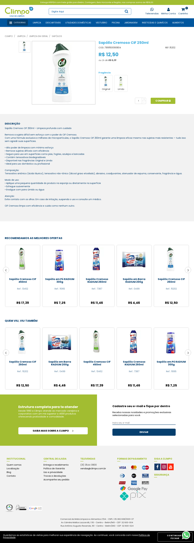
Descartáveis (53, 22)
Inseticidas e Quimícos (155, 22)
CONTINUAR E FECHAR (175, 537)
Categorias (17, 22)
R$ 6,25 (112, 60)
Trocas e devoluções (54, 476)
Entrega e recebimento (56, 465)
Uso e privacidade (53, 472)
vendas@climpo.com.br (93, 468)
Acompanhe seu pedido (56, 480)
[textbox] (90, 11)
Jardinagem (130, 22)
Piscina (116, 22)
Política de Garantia (54, 468)
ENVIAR (144, 432)
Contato (11, 476)
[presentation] (6, 270)
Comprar (163, 101)
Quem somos (14, 465)
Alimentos (178, 22)
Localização (13, 468)
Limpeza (37, 22)
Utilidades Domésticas (78, 22)
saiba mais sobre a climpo (53, 430)
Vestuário (101, 22)
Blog (9, 472)
